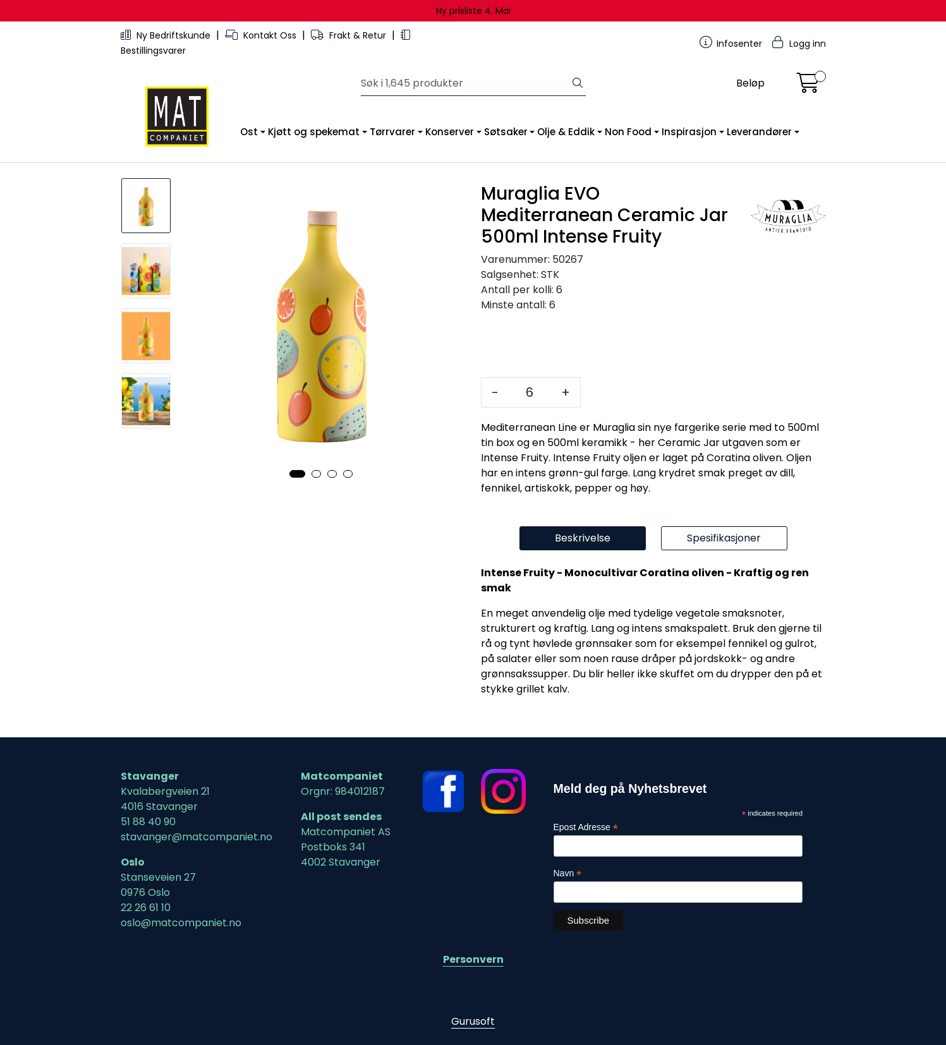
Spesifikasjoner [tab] (724, 538)
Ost (249, 131)
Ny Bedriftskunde (167, 35)
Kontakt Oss (262, 35)
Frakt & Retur (350, 35)
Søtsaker (506, 131)
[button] (297, 474)
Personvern (473, 959)
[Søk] (465, 83)
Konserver (449, 131)
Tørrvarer (392, 131)
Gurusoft (473, 1021)
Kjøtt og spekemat (314, 131)
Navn (568, 873)
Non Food (628, 131)
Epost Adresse (586, 827)
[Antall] (530, 392)
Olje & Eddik (566, 131)
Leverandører (759, 131)
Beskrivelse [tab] (582, 538)
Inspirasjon (689, 131)
